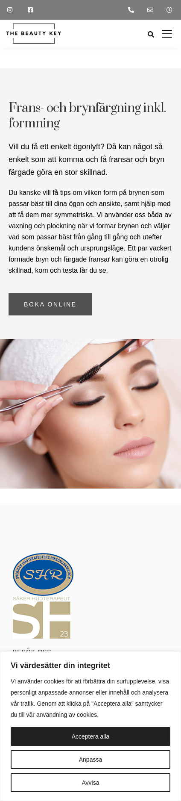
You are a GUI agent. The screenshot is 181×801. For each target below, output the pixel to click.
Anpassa (90, 759)
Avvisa (90, 782)
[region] (90, 726)
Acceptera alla (91, 736)
